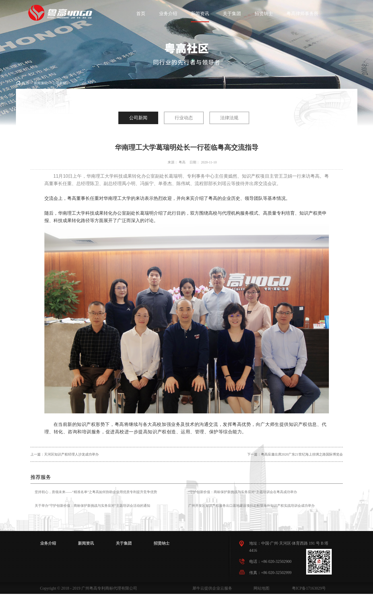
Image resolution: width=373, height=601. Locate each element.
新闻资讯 (41, 83)
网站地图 (260, 588)
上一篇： (64, 454)
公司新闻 (59, 83)
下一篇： (295, 454)
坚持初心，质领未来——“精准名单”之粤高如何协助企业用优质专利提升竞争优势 (96, 492)
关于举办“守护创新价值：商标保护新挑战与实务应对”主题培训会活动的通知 (93, 506)
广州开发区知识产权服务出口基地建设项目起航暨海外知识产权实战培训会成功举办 (251, 506)
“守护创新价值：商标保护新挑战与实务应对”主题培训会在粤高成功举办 (242, 492)
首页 (140, 13)
